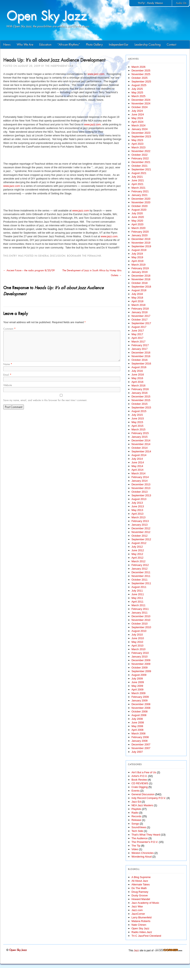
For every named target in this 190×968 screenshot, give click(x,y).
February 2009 (140, 696)
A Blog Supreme (141, 877)
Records (136, 816)
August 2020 (138, 209)
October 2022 (139, 154)
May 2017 (137, 334)
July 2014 (137, 458)
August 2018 (138, 290)
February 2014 (140, 477)
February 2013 (140, 521)
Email (7, 374)
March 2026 (138, 66)
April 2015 (137, 425)
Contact (171, 44)
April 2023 (137, 143)
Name (7, 364)
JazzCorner (138, 913)
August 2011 (138, 586)
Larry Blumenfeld (141, 917)
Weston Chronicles (142, 852)
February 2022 (140, 158)
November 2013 (140, 488)
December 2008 (140, 704)
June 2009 (137, 682)
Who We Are (25, 44)
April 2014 (137, 469)
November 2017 (140, 315)
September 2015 (141, 407)
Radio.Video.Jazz (141, 932)
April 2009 (137, 689)
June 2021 (137, 180)
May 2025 (137, 92)
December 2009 (140, 660)
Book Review (139, 779)
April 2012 (137, 557)
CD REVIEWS (139, 783)
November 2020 (140, 202)
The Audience (139, 838)
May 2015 (137, 422)
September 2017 (141, 323)
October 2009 (139, 667)
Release (136, 819)
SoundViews (138, 827)
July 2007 (137, 751)
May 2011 (137, 597)
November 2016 (140, 356)
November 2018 (140, 279)
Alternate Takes (140, 884)
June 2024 (137, 114)
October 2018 (139, 282)
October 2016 (139, 359)
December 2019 (140, 239)
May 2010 (137, 641)
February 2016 (140, 389)
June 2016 (137, 374)
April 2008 (137, 729)
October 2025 (139, 77)
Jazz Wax (137, 906)
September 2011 (141, 583)
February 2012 (140, 565)
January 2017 (139, 348)
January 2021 (139, 195)
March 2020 (138, 228)
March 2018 (138, 304)
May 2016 (137, 378)
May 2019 (137, 257)
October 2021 (139, 165)
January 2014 (139, 480)
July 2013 (137, 502)
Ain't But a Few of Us (143, 772)
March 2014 (138, 473)
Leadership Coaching (148, 44)
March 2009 (138, 693)
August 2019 (138, 250)
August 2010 (138, 630)
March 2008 (138, 733)
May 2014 (137, 466)
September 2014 (141, 451)
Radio (134, 812)
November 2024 (140, 103)
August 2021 (138, 173)
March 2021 (138, 187)
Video (134, 849)
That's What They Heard (145, 834)
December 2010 (140, 616)
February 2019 (140, 268)
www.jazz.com (95, 73)
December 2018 (140, 275)
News (7, 44)
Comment (9, 328)
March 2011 (138, 605)
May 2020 (137, 220)
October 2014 (139, 447)
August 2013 (138, 499)
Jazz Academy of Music (145, 902)
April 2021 (137, 184)
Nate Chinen (138, 924)
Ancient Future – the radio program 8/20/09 (29, 270)
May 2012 (137, 554)
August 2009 (138, 674)
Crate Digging (139, 787)
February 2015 (140, 433)
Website (7, 385)
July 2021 (137, 176)
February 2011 (140, 608)
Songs (135, 823)
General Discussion (51, 255)
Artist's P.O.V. (139, 776)
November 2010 (140, 619)
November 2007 (140, 748)
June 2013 (137, 506)
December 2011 (140, 572)
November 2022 (140, 151)
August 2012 (138, 543)
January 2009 (139, 700)
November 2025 (140, 74)
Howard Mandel (140, 899)
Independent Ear (118, 44)
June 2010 (137, 638)
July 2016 (137, 370)
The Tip (135, 845)
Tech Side (137, 830)
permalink (94, 255)
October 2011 (139, 579)
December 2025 (140, 70)
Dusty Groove (139, 895)
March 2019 (138, 264)
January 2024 (139, 129)
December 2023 (140, 132)
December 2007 (140, 744)
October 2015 (139, 403)
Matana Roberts (140, 921)
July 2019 (137, 253)
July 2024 (137, 110)
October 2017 (139, 319)
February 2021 (140, 191)
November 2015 (140, 400)
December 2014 (140, 440)
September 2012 (141, 539)
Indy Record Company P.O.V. (148, 798)
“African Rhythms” (68, 44)
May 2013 (137, 510)
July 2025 (137, 88)
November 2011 (140, 576)
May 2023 (137, 140)
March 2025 (138, 96)
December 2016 (140, 352)
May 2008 (137, 726)
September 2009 (141, 671)
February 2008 (140, 737)
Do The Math (139, 888)
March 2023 (138, 147)
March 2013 (138, 517)
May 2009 (137, 685)
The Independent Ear (59, 66)
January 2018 (139, 312)
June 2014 (137, 462)
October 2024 (139, 107)
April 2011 (137, 601)
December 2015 (140, 396)
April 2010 (137, 645)
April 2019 (137, 261)
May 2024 (137, 118)
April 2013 (137, 513)
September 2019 (141, 246)
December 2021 (140, 162)
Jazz (136, 950)
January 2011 (139, 612)
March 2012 (138, 561)
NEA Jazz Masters (142, 805)
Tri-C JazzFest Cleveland (146, 935)
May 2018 (137, 297)
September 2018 (141, 286)
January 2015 (139, 436)
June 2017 (137, 330)
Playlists (136, 808)
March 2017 (138, 341)
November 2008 (140, 707)
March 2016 (138, 385)
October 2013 (139, 491)
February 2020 (140, 231)
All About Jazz (139, 880)
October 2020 (139, 206)
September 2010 (141, 627)
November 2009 (140, 663)
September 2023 (141, 136)
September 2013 (141, 495)
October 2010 (139, 623)
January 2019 (139, 271)
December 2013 (140, 484)
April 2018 (137, 301)
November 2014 (140, 444)
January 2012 (139, 568)
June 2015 (137, 418)
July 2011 (137, 590)
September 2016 (141, 363)
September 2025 (141, 81)
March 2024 (138, 125)
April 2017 (137, 337)
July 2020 (137, 213)
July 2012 (137, 546)
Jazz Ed (136, 801)
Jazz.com (137, 910)
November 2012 (140, 532)
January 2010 (139, 656)
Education (45, 44)
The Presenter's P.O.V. (144, 841)
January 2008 (139, 740)
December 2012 (140, 528)
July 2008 (137, 718)
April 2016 (137, 381)
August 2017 (138, 326)
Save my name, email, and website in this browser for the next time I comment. (45, 400)
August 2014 (138, 455)
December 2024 (140, 99)
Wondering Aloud (141, 856)
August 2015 (138, 411)
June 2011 (137, 594)
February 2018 (140, 308)
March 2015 (138, 429)
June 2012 (137, 550)
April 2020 (137, 224)
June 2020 (137, 217)
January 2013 (139, 524)
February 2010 (140, 652)
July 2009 (137, 678)
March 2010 (138, 649)
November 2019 (140, 242)
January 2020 (139, 235)
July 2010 (137, 634)
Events (135, 790)
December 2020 (140, 198)
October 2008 (139, 711)
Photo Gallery (94, 44)
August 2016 (138, 367)
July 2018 (137, 293)
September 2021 (141, 169)
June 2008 (137, 722)
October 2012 (139, 535)
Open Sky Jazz (140, 928)
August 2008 (138, 715)
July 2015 (137, 414)
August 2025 (138, 85)
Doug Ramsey (139, 891)
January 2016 (139, 392)
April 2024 (137, 121)
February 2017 (140, 345)
